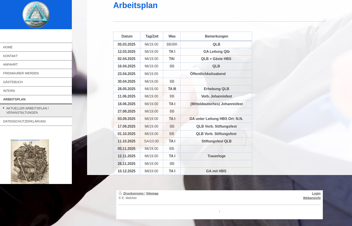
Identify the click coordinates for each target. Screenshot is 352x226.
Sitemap (152, 193)
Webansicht (312, 198)
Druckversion (131, 193)
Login (316, 193)
